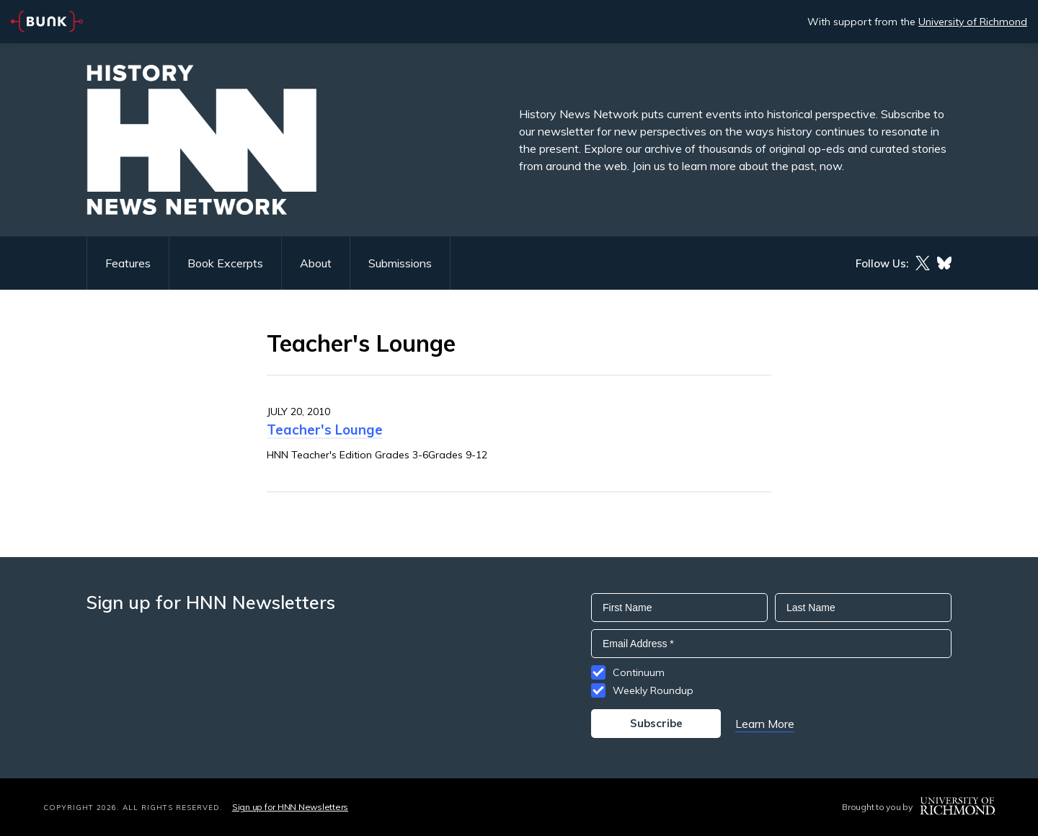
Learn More (764, 723)
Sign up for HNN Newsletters (290, 806)
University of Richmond (972, 21)
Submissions (400, 263)
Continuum (639, 672)
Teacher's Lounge (325, 429)
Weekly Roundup (653, 690)
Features (128, 263)
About (316, 263)
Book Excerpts (225, 263)
